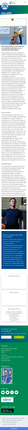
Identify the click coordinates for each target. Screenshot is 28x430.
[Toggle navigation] (25, 2)
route (15, 348)
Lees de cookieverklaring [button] (9, 424)
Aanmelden (19, 337)
